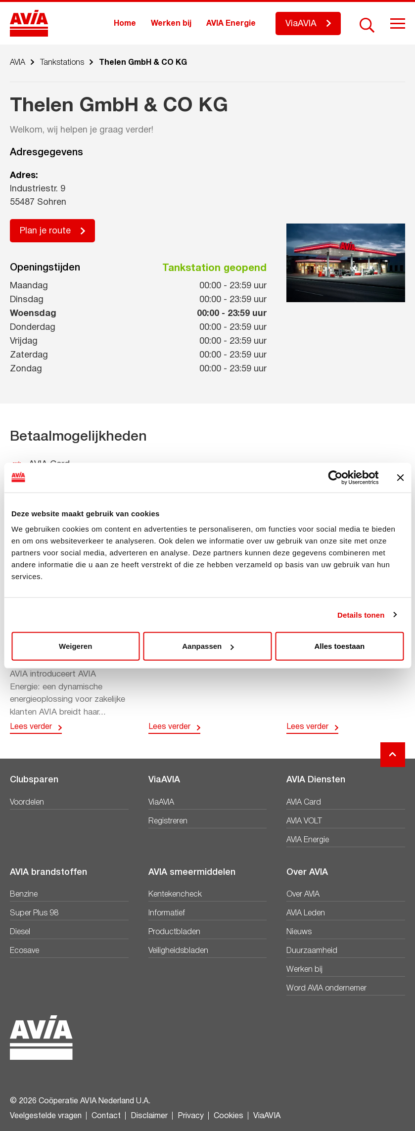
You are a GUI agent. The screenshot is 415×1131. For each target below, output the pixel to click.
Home (125, 23)
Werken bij (171, 23)
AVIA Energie (231, 23)
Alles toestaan (339, 646)
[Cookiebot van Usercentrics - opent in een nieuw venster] (335, 477)
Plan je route (45, 231)
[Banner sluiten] (400, 477)
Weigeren (75, 646)
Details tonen (360, 614)
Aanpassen (207, 646)
